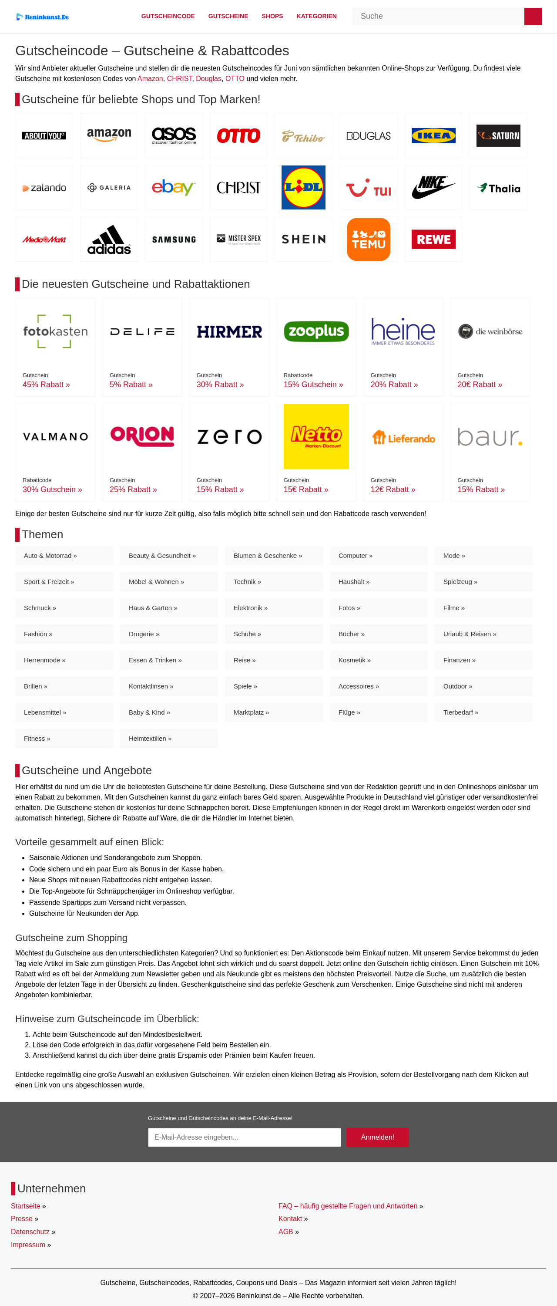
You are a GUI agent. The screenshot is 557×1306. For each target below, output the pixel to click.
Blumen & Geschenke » (268, 555)
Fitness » (37, 738)
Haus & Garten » (153, 607)
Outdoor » (458, 686)
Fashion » (38, 634)
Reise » (245, 660)
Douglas (208, 78)
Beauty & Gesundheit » (162, 555)
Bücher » (352, 634)
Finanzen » (459, 660)
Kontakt (290, 1218)
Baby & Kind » (149, 712)
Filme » (454, 607)
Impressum (28, 1245)
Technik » (247, 581)
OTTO (235, 78)
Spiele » (245, 686)
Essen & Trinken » (155, 660)
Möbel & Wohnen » (156, 581)
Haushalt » (354, 581)
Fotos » (349, 607)
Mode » (454, 555)
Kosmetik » (355, 660)
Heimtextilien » (150, 738)
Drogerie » (144, 634)
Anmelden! (378, 1137)
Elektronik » (251, 607)
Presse (22, 1218)
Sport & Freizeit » (49, 581)
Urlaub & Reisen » (470, 634)
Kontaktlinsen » (151, 686)
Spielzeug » (460, 581)
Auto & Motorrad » (50, 555)
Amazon (150, 78)
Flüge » (349, 712)
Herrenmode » (45, 660)
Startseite (25, 1206)
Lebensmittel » (45, 712)
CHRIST (179, 78)
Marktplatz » (251, 712)
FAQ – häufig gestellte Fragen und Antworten (347, 1206)
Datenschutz (30, 1231)
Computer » (355, 555)
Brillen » (35, 686)
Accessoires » (359, 686)
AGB (285, 1231)
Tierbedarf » (460, 712)
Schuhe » (247, 634)
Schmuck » (40, 607)
